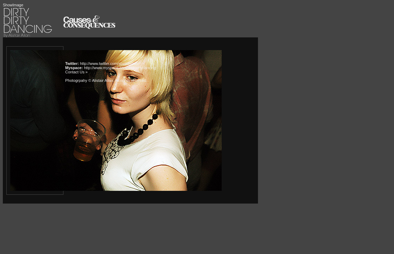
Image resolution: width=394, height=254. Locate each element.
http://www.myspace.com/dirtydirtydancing (120, 68)
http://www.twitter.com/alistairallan (109, 63)
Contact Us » (76, 72)
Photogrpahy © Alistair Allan (89, 80)
